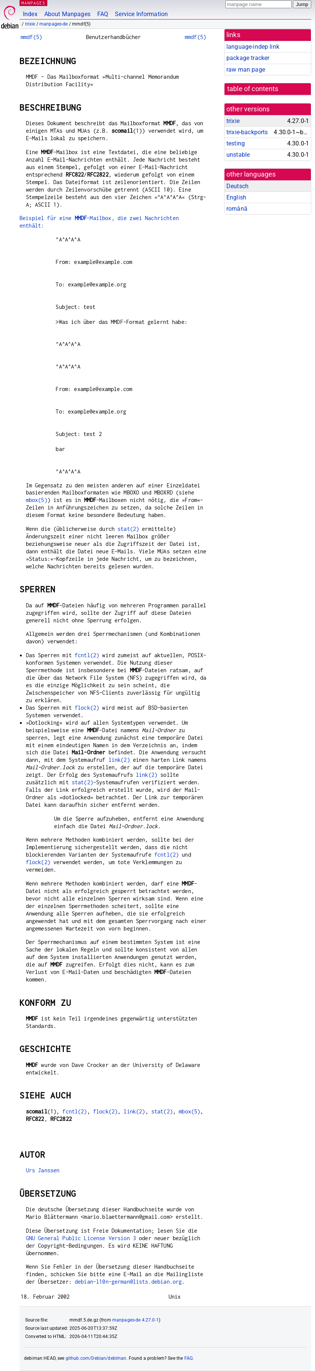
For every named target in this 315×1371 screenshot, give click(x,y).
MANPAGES (33, 2)
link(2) (119, 760)
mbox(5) (36, 500)
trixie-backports (247, 132)
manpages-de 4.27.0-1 (135, 1320)
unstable (238, 154)
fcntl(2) (87, 655)
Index (30, 14)
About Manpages (67, 14)
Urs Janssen (43, 1170)
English (236, 197)
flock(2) (87, 707)
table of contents (253, 89)
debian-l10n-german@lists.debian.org (128, 1281)
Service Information (141, 14)
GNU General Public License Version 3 (81, 1238)
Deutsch (237, 186)
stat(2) (128, 529)
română (236, 208)
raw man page (245, 69)
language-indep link (252, 46)
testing (235, 143)
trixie (30, 24)
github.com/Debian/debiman (96, 1358)
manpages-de (53, 24)
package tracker (247, 57)
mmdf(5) (31, 37)
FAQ (102, 14)
